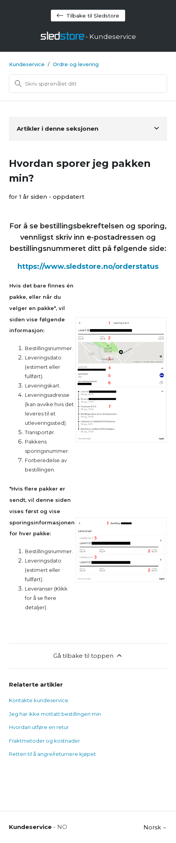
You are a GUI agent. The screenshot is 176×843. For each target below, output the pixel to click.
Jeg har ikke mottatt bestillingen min (55, 714)
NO (62, 827)
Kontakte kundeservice (38, 700)
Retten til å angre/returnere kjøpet (52, 754)
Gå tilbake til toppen (88, 655)
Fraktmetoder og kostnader (44, 741)
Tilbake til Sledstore (88, 15)
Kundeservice (27, 64)
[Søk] (88, 83)
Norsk (155, 827)
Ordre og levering (76, 64)
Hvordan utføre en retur (39, 727)
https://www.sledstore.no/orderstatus (88, 266)
